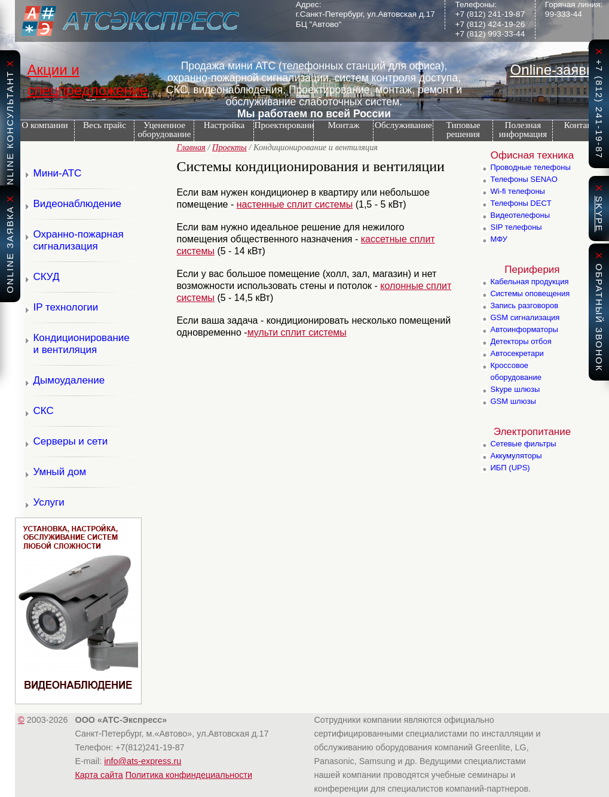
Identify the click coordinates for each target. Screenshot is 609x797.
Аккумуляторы (515, 455)
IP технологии (65, 307)
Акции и (53, 70)
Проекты (229, 147)
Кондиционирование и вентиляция (81, 343)
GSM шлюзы (512, 401)
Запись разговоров (524, 305)
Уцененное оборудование (164, 129)
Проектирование (283, 124)
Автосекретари (516, 353)
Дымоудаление (69, 380)
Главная (190, 147)
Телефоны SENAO (523, 179)
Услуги (48, 502)
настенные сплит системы (295, 204)
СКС (43, 410)
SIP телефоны (515, 227)
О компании (41, 124)
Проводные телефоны (530, 167)
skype (599, 214)
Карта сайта (99, 775)
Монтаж (344, 124)
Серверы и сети (70, 441)
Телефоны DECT (520, 203)
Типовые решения (463, 129)
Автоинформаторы (524, 329)
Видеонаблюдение (77, 203)
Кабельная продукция (529, 281)
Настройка (224, 124)
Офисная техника (532, 155)
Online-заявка (555, 70)
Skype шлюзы (515, 389)
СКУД (46, 276)
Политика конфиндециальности (189, 775)
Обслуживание (403, 124)
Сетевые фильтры (523, 443)
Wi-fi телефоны (517, 191)
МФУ (498, 239)
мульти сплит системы (297, 332)
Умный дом (59, 471)
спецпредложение (87, 90)
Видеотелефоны (520, 215)
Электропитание (532, 431)
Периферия (531, 269)
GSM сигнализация (524, 317)
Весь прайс (104, 124)
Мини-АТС (57, 173)
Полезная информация (520, 129)
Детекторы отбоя (520, 341)
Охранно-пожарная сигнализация (78, 240)
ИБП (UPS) (510, 467)
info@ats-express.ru (142, 761)
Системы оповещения (530, 293)
